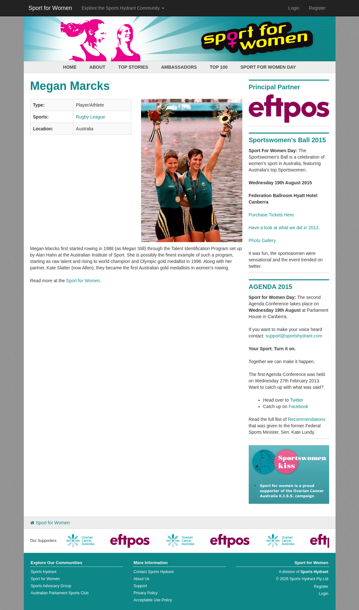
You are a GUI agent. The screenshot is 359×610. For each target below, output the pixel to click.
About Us (141, 579)
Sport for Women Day (268, 67)
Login (293, 8)
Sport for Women (50, 8)
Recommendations (307, 419)
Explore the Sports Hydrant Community (123, 8)
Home (69, 67)
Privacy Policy (145, 593)
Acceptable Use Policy (152, 600)
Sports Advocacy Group (51, 586)
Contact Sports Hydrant (153, 572)
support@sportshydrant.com (293, 335)
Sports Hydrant (44, 572)
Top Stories (133, 67)
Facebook (298, 406)
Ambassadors (179, 67)
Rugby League (90, 116)
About (97, 67)
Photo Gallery (262, 240)
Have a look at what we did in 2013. (284, 227)
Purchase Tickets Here (271, 214)
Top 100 (219, 67)
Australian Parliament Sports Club (60, 593)
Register (317, 8)
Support (140, 586)
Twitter (296, 400)
